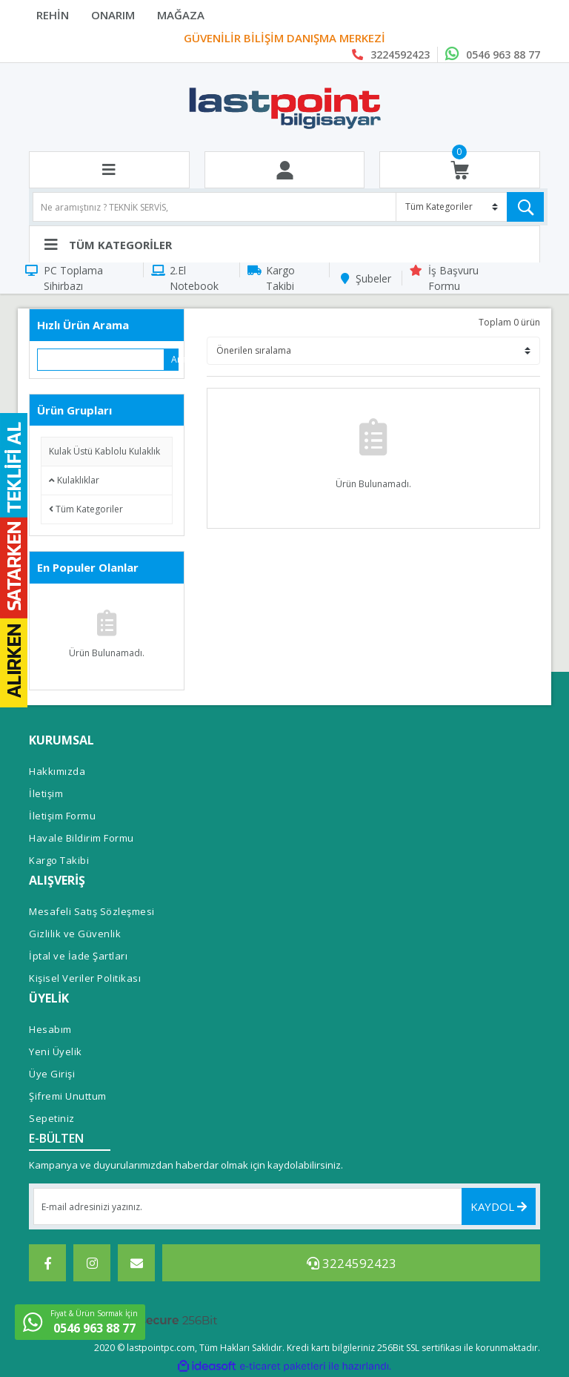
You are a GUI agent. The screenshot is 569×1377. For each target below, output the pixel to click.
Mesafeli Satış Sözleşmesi (92, 911)
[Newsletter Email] (284, 1206)
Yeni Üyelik (55, 1051)
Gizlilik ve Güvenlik (75, 933)
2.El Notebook (194, 278)
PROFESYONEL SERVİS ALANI (284, 38)
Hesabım (50, 1029)
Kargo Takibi (280, 278)
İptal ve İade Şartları (78, 955)
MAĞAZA (180, 14)
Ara (175, 359)
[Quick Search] (101, 360)
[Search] (288, 207)
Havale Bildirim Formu (81, 838)
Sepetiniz (52, 1118)
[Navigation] (284, 243)
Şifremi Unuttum (68, 1096)
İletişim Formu (62, 815)
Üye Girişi (52, 1073)
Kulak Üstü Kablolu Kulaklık (104, 451)
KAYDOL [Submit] (498, 1206)
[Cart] (459, 170)
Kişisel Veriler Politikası (85, 978)
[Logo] (284, 107)
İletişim (46, 793)
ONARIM (113, 14)
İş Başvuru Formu (453, 278)
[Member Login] (285, 170)
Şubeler (373, 278)
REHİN (52, 14)
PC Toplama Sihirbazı (73, 278)
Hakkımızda (57, 771)
